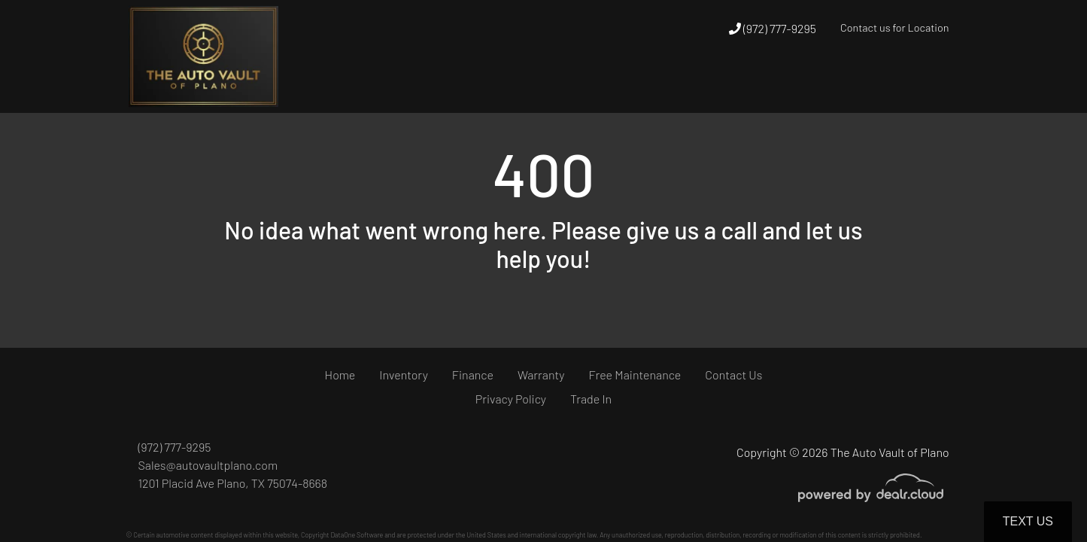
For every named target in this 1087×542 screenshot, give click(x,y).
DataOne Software (356, 535)
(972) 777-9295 (772, 28)
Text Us (1028, 521)
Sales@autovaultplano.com (208, 465)
